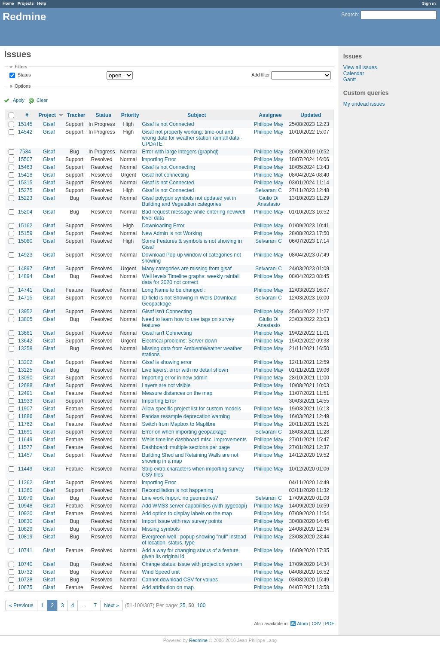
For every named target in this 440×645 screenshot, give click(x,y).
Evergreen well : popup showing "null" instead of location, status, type (194, 540)
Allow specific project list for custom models (191, 409)
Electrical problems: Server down (179, 341)
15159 (25, 233)
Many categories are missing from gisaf (187, 269)
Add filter (260, 74)
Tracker (76, 115)
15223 (25, 198)
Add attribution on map (168, 587)
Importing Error (159, 401)
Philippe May (269, 124)
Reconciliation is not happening (177, 490)
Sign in (429, 3)
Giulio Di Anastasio (268, 201)
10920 (25, 513)
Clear (42, 100)
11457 (25, 455)
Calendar (353, 73)
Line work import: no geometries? (180, 498)
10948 (25, 506)
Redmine (198, 640)
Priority (130, 115)
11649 (25, 440)
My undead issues (364, 104)
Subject (196, 115)
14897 (25, 269)
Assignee (270, 115)
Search (349, 15)
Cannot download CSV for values (180, 580)
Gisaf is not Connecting (168, 167)
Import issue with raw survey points (182, 521)
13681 (25, 333)
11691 (25, 432)
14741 (25, 290)
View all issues (360, 67)
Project (47, 115)
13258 (25, 348)
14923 (25, 255)
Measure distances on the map (177, 393)
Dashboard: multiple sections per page (186, 447)
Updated (310, 115)
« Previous (21, 605)
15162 (25, 226)
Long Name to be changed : (173, 290)
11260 (25, 490)
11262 (25, 483)
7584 (25, 152)
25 (182, 605)
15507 (25, 159)
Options (23, 86)
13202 (25, 362)
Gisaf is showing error (167, 362)
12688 (25, 385)
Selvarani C (268, 190)
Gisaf (49, 124)
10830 (25, 521)
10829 (25, 529)
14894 (25, 276)
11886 (25, 416)
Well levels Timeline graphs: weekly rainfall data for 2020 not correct (190, 279)
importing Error (159, 159)
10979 (25, 498)
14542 (25, 132)
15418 (25, 175)
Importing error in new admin (175, 378)
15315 (25, 183)
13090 (25, 378)
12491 (25, 393)
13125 (25, 370)
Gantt (349, 79)
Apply (18, 100)
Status (23, 75)
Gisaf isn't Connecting (167, 312)
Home (8, 3)
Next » (111, 605)
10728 (25, 580)
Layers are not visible (166, 385)
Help (41, 3)
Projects (26, 3)
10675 (25, 587)
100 (201, 605)
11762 (25, 424)
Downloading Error (163, 226)
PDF (329, 623)
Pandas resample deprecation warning (186, 416)
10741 (25, 550)
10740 (25, 564)
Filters (21, 66)
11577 (25, 447)
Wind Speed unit (161, 572)
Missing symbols (161, 529)
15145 (25, 124)
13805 (25, 319)
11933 (25, 401)
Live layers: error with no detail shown (185, 370)
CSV (316, 623)
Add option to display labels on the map (187, 513)
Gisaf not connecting (165, 175)
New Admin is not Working (172, 233)
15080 (25, 241)
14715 (25, 298)
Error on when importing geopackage (184, 432)
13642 (25, 341)
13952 (25, 312)
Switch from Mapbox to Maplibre (178, 424)
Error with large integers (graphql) (180, 152)
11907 (25, 409)
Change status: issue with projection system (192, 564)
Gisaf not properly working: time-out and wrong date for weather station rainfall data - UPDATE (192, 138)
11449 (25, 469)
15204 (25, 212)
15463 (25, 167)
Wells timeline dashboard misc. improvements (194, 440)
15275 (25, 190)
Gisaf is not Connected (168, 124)
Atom (302, 623)
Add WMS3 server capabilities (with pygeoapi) (194, 506)
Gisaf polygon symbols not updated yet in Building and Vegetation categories (189, 201)
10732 (25, 572)
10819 (25, 537)
